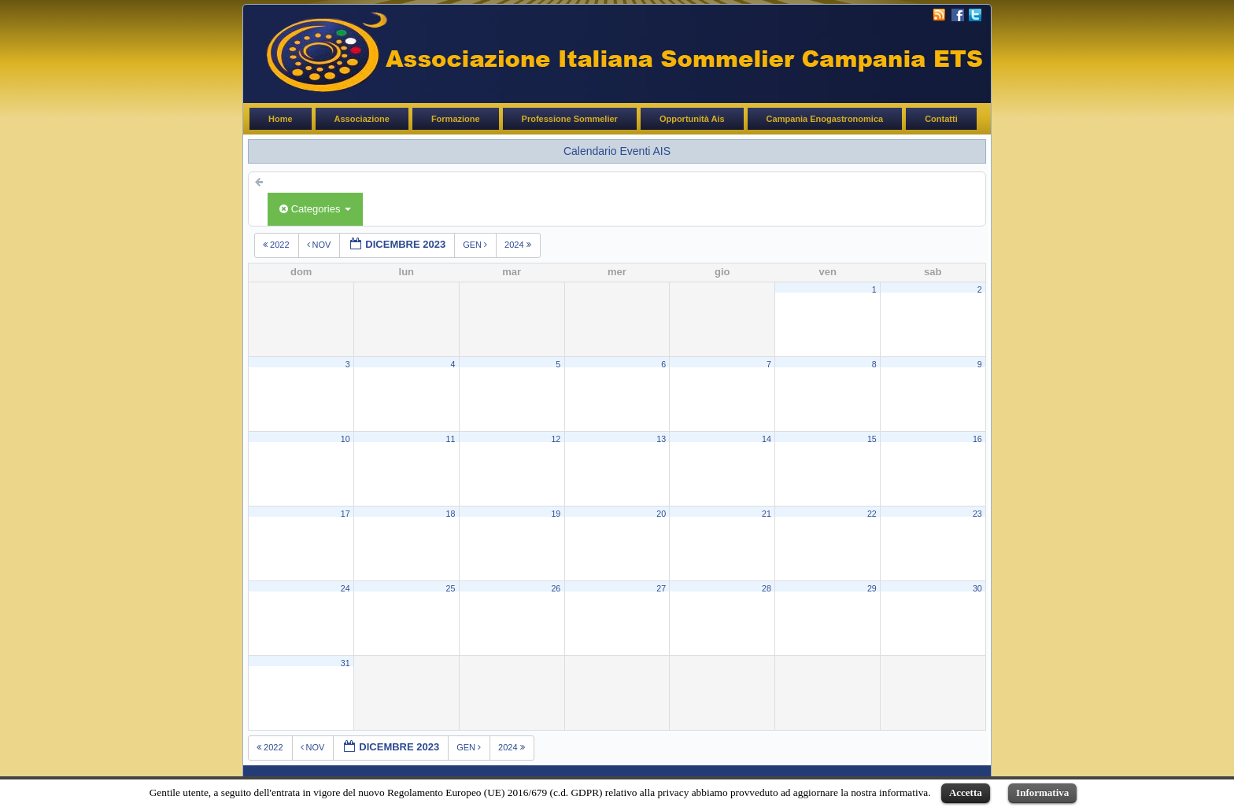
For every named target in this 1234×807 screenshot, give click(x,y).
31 (345, 663)
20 (661, 513)
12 (555, 439)
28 (766, 588)
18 (451, 513)
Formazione (455, 118)
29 (872, 588)
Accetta (965, 792)
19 (555, 513)
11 (451, 439)
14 (766, 439)
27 (661, 588)
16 (977, 439)
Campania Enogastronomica (825, 118)
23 (977, 513)
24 (345, 588)
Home (280, 118)
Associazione (362, 118)
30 (977, 588)
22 (872, 513)
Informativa (1042, 792)
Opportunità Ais (692, 118)
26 (555, 588)
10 (345, 439)
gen (476, 244)
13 (661, 439)
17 (345, 513)
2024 (519, 244)
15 (872, 439)
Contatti (941, 118)
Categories (315, 209)
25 (451, 588)
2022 (277, 244)
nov (320, 244)
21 (766, 513)
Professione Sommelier (570, 118)
